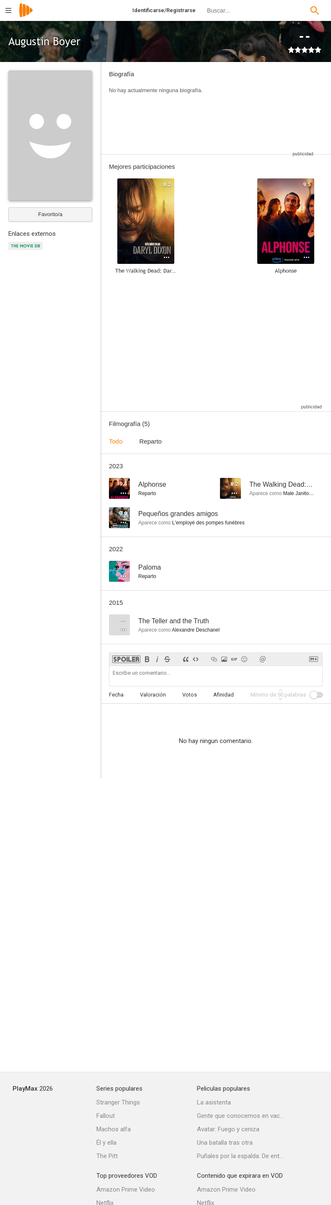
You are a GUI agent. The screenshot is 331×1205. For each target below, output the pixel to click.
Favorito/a (50, 214)
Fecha (116, 695)
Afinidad (223, 695)
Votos (189, 695)
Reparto (151, 441)
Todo (116, 441)
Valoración (153, 695)
